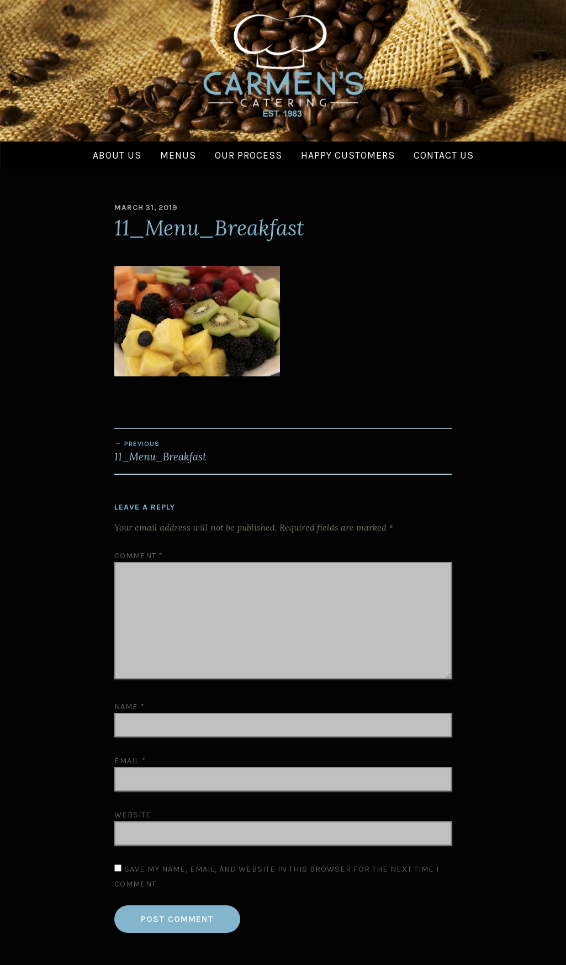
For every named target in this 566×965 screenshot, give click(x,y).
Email (130, 760)
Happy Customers (348, 155)
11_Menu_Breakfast (198, 451)
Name (129, 706)
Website (132, 815)
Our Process (248, 155)
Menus (178, 155)
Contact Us (444, 155)
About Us (117, 155)
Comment (138, 555)
